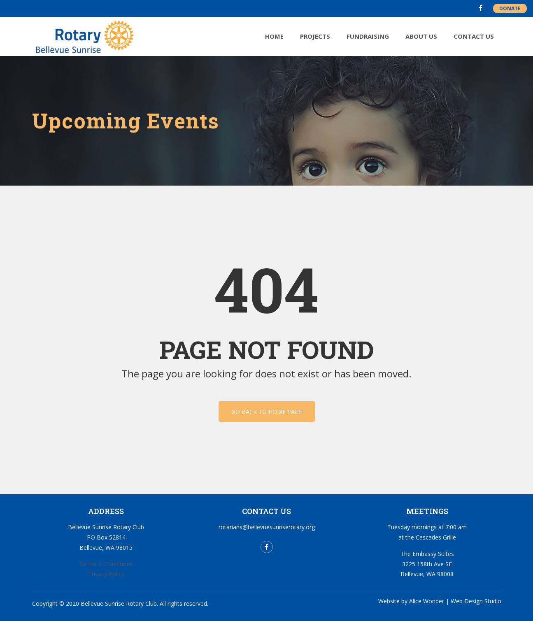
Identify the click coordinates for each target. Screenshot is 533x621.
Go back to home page (266, 412)
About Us (421, 36)
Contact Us (474, 36)
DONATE (510, 8)
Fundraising (368, 36)
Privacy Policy (106, 574)
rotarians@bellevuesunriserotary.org (267, 527)
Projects (315, 36)
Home (274, 36)
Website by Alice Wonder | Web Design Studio (439, 601)
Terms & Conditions (106, 564)
